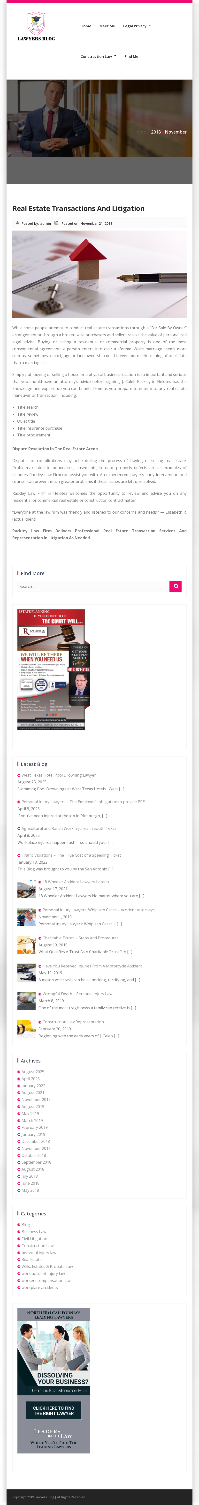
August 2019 (33, 1106)
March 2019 (32, 1120)
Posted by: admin (36, 223)
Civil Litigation (34, 1238)
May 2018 (30, 1190)
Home (86, 25)
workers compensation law (46, 1280)
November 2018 (36, 1148)
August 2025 (33, 1071)
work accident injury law (43, 1273)
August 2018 (33, 1169)
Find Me (131, 56)
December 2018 (36, 1141)
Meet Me (107, 25)
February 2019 (35, 1127)
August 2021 (33, 1092)
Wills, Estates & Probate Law (47, 1266)
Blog (26, 1224)
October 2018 (34, 1155)
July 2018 (30, 1176)
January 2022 (33, 1085)
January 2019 (33, 1134)
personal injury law (39, 1252)
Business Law (34, 1231)
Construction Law (98, 56)
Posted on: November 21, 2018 (86, 223)
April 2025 (31, 1078)
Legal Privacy (137, 25)
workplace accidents (40, 1287)
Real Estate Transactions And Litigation (78, 208)
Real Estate (32, 1259)
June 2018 (30, 1183)
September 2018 (36, 1162)
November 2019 (36, 1099)
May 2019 (30, 1113)
